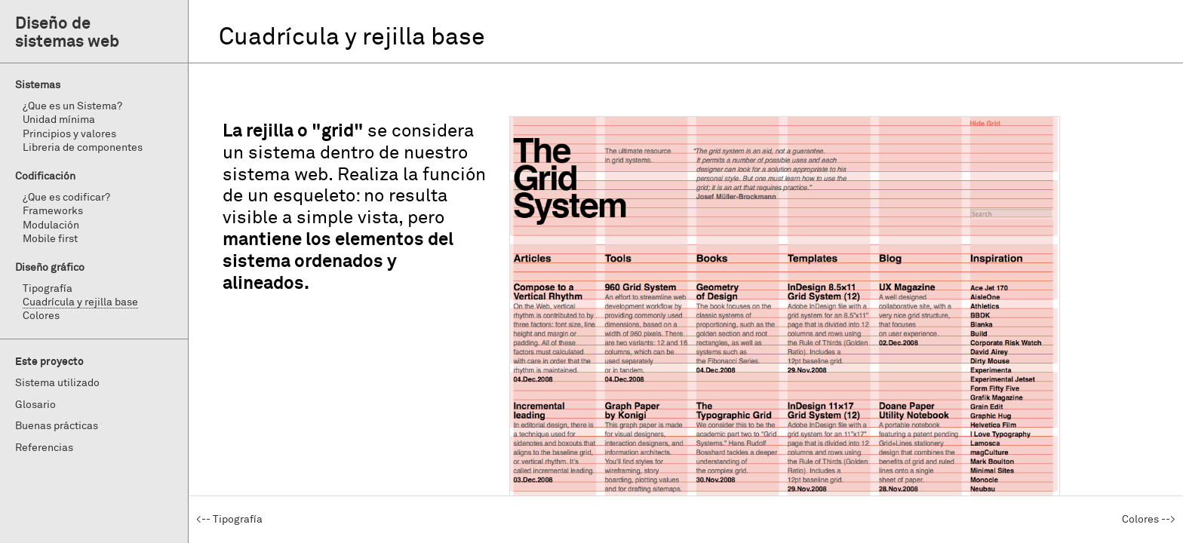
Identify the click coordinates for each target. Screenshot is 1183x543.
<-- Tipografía (229, 519)
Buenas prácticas (56, 426)
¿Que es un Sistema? (72, 106)
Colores (41, 316)
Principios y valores (69, 134)
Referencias (44, 448)
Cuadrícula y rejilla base (80, 302)
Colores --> (1148, 519)
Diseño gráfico (49, 267)
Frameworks (53, 211)
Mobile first (50, 239)
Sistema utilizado (57, 383)
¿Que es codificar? (66, 197)
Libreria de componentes (83, 148)
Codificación (45, 176)
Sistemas (37, 85)
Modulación (51, 225)
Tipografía (47, 289)
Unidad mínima (59, 120)
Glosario (35, 405)
